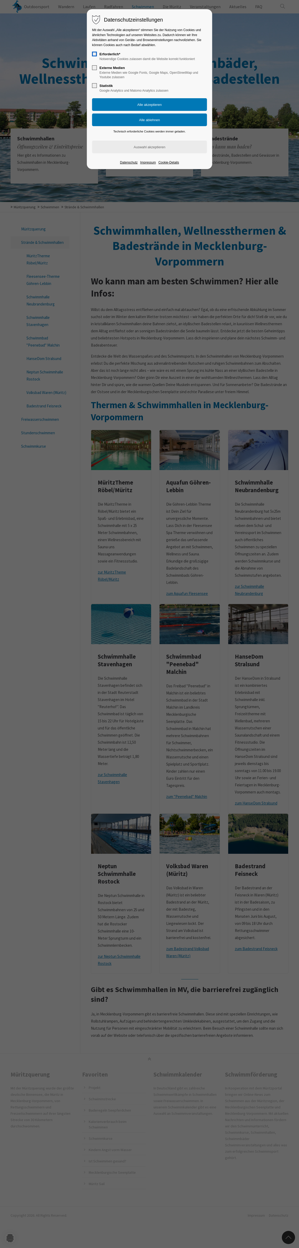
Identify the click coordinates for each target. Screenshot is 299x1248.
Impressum (148, 162)
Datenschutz (129, 162)
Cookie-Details (168, 162)
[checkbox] (94, 54)
